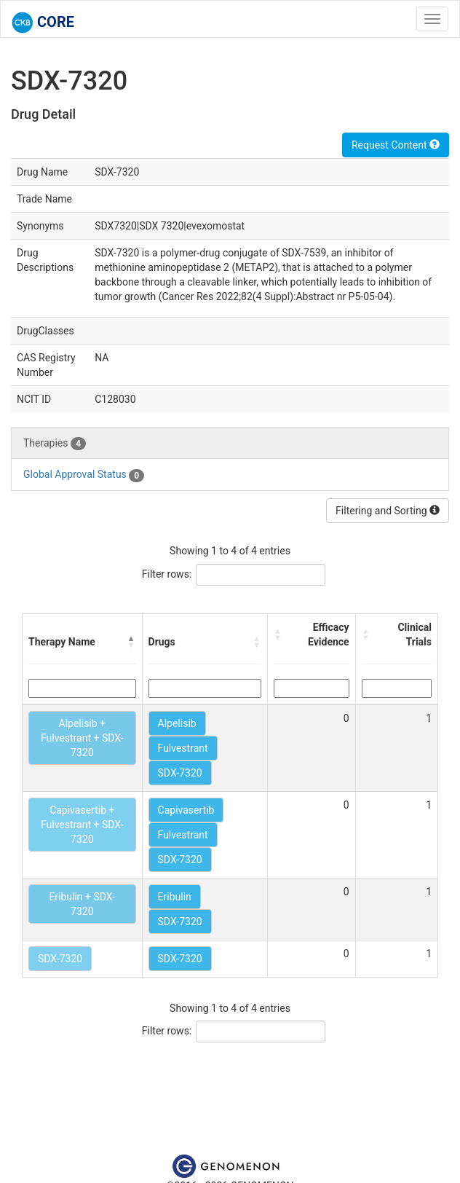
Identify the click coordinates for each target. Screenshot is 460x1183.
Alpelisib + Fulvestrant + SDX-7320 (82, 738)
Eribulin (174, 897)
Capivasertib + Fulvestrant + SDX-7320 (82, 824)
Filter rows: (167, 574)
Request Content (396, 145)
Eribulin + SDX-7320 (82, 904)
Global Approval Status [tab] (83, 475)
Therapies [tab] (54, 443)
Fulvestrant (183, 748)
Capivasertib (186, 810)
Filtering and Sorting (388, 510)
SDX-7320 (180, 773)
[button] (131, 641)
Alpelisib (177, 723)
